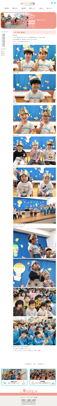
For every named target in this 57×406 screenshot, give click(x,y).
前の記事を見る (27, 363)
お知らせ (2, 51)
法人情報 (35, 397)
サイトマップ (29, 397)
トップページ (22, 397)
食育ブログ (3, 55)
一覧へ (34, 363)
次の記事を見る (41, 363)
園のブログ (3, 53)
